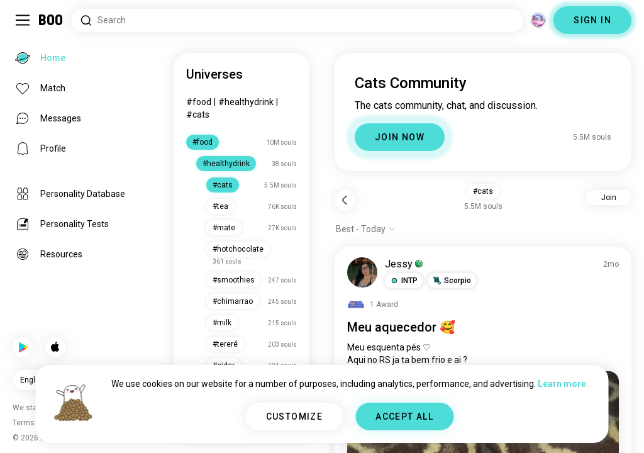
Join (608, 197)
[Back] (345, 200)
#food (198, 102)
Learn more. (563, 384)
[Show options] (366, 229)
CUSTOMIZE (294, 416)
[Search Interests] (297, 20)
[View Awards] (372, 304)
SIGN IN (592, 20)
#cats (197, 114)
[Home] (51, 20)
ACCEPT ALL (404, 416)
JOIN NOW (400, 137)
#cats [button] (483, 191)
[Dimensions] (538, 20)
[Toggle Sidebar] (22, 20)
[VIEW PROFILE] (362, 272)
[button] (404, 280)
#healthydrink (246, 102)
